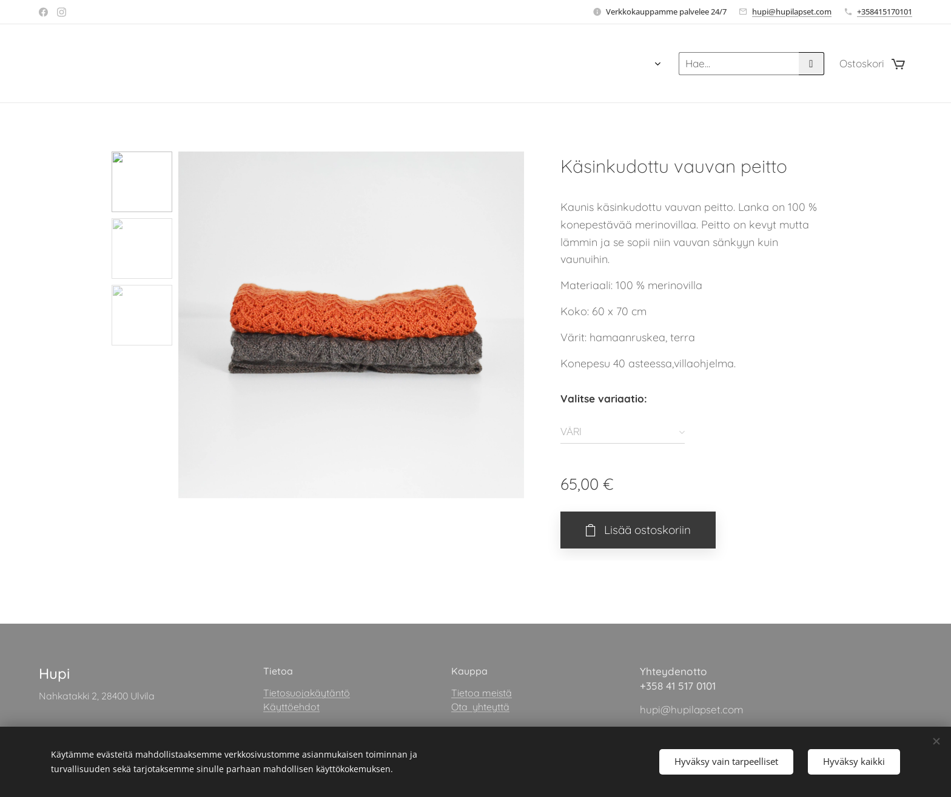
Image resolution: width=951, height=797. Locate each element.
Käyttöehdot (291, 707)
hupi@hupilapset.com (792, 11)
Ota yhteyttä (480, 707)
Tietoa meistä (481, 693)
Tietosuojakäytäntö (306, 693)
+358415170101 (884, 11)
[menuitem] (466, 63)
